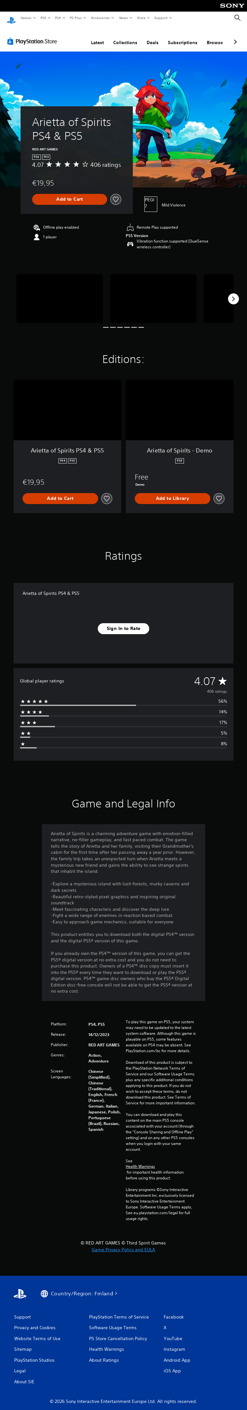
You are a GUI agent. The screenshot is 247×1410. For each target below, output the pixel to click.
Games (25, 17)
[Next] (233, 292)
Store (141, 17)
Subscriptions (182, 36)
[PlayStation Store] (33, 35)
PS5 (43, 17)
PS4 (58, 17)
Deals (153, 36)
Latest (97, 36)
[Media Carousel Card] (59, 292)
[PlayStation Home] (11, 18)
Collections (125, 36)
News (123, 17)
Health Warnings (140, 1160)
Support (160, 17)
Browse (215, 36)
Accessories (100, 17)
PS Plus (76, 17)
